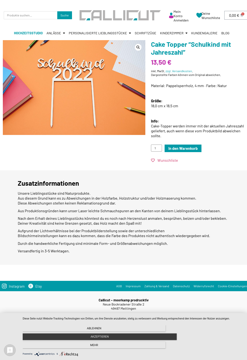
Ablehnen (56, 347)
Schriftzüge (145, 33)
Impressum (133, 286)
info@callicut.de (129, 319)
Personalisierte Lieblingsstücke (100, 33)
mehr (210, 347)
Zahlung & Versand (156, 286)
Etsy (39, 286)
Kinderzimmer (173, 33)
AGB (119, 286)
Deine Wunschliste (210, 15)
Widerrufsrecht (204, 286)
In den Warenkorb (183, 148)
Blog (225, 33)
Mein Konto (178, 13)
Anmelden (181, 20)
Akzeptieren (133, 347)
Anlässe (55, 33)
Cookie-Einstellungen (232, 286)
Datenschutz (181, 286)
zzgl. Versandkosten (179, 71)
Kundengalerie (204, 33)
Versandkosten (130, 330)
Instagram (17, 286)
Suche (64, 15)
